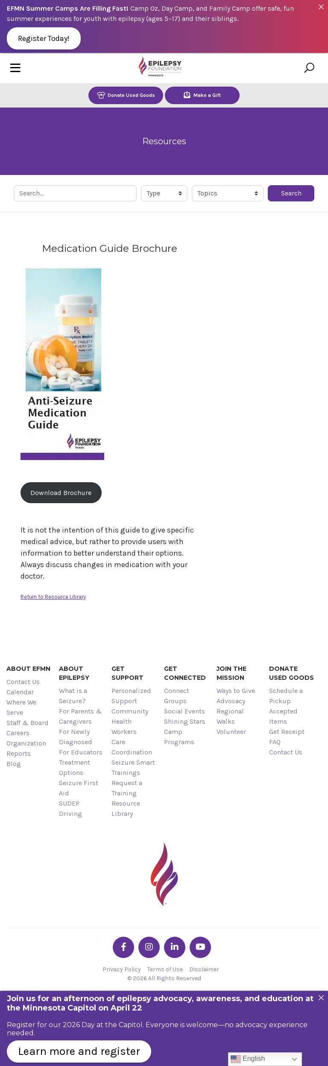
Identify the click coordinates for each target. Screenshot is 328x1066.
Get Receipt (287, 732)
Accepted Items (283, 716)
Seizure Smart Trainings (133, 767)
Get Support (127, 673)
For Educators (80, 752)
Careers (17, 733)
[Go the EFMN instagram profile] (149, 947)
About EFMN (28, 669)
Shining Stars (184, 721)
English (248, 1059)
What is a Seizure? (73, 696)
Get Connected (185, 673)
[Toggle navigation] (15, 68)
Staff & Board (27, 723)
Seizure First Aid (78, 788)
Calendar (20, 692)
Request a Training (126, 788)
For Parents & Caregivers (80, 716)
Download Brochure (60, 493)
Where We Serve (21, 707)
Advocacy (231, 701)
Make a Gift (202, 95)
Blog (13, 764)
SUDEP (69, 803)
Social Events (184, 711)
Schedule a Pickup (286, 696)
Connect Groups (176, 696)
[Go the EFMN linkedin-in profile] (174, 947)
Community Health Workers (129, 721)
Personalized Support (131, 696)
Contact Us (23, 682)
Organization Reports (26, 748)
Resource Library (125, 808)
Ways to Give (236, 691)
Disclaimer (204, 969)
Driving (70, 814)
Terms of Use (165, 969)
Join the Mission (231, 673)
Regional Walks (230, 716)
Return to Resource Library (53, 597)
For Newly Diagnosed (75, 737)
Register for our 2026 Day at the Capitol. (75, 1025)
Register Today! (44, 38)
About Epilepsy (74, 673)
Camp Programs (179, 737)
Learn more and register (79, 1051)
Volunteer (231, 732)
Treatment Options (74, 767)
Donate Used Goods (126, 95)
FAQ (275, 742)
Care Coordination (131, 747)
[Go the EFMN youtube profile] (200, 947)
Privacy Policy (121, 969)
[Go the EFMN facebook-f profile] (123, 947)
